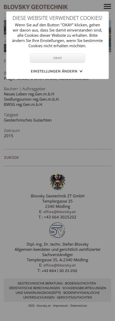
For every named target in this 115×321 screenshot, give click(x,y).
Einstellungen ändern (54, 71)
